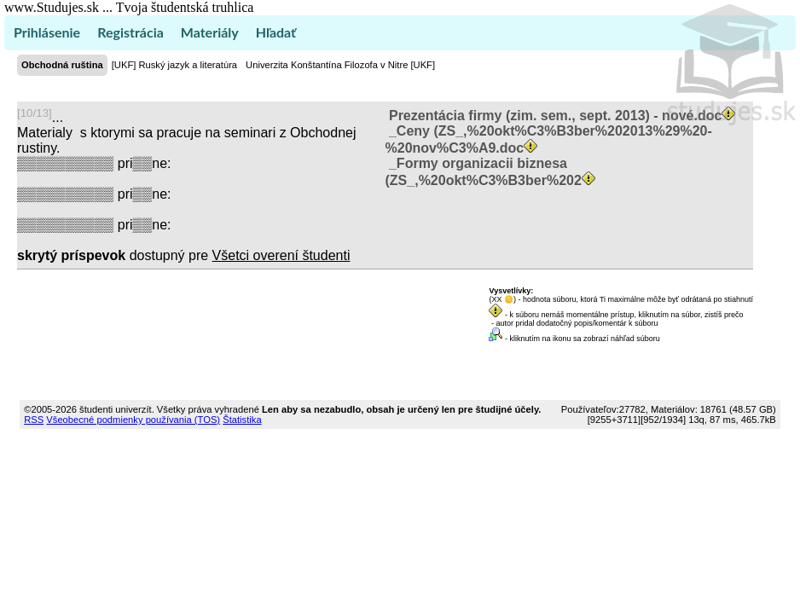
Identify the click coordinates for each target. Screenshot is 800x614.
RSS (33, 419)
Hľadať (276, 32)
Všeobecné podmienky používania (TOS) (133, 419)
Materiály (210, 32)
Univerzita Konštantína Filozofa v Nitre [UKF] (340, 65)
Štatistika (242, 419)
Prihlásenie (47, 32)
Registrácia (130, 32)
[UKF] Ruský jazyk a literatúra (174, 65)
